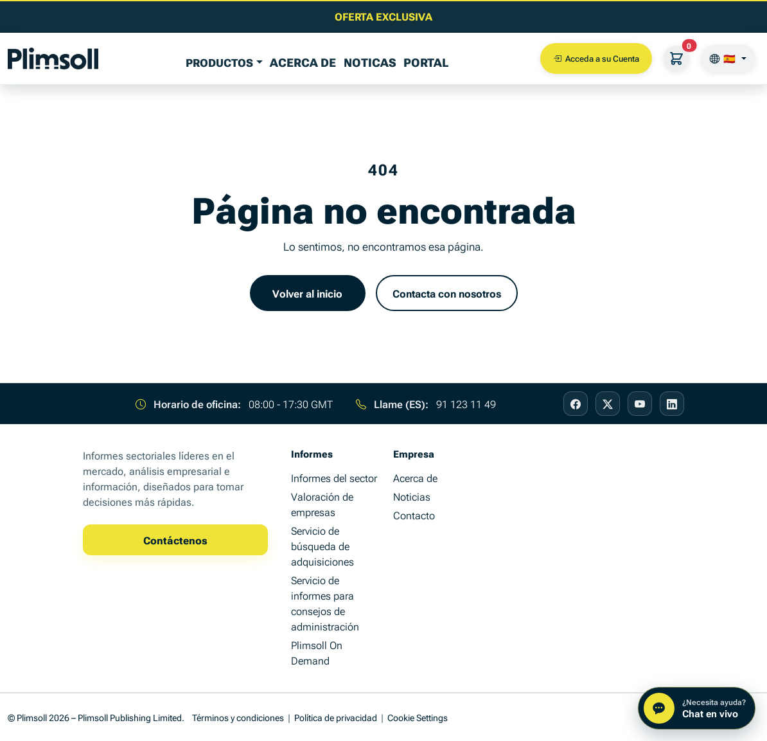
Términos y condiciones (238, 717)
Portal (425, 61)
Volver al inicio (307, 293)
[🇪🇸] (728, 58)
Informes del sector (334, 477)
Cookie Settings (417, 717)
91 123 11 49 (466, 403)
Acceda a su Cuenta (596, 58)
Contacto (414, 514)
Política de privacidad (335, 717)
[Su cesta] (676, 58)
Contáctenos (175, 540)
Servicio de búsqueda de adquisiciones (322, 545)
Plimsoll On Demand (316, 652)
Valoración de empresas (322, 503)
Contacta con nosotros (446, 293)
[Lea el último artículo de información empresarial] (383, 16)
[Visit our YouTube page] (640, 403)
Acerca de (303, 61)
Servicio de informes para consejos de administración (325, 603)
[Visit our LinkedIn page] (672, 403)
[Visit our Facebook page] (575, 403)
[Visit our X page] (607, 403)
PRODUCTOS (219, 62)
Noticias (411, 496)
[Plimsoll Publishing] (53, 58)
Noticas (370, 61)
